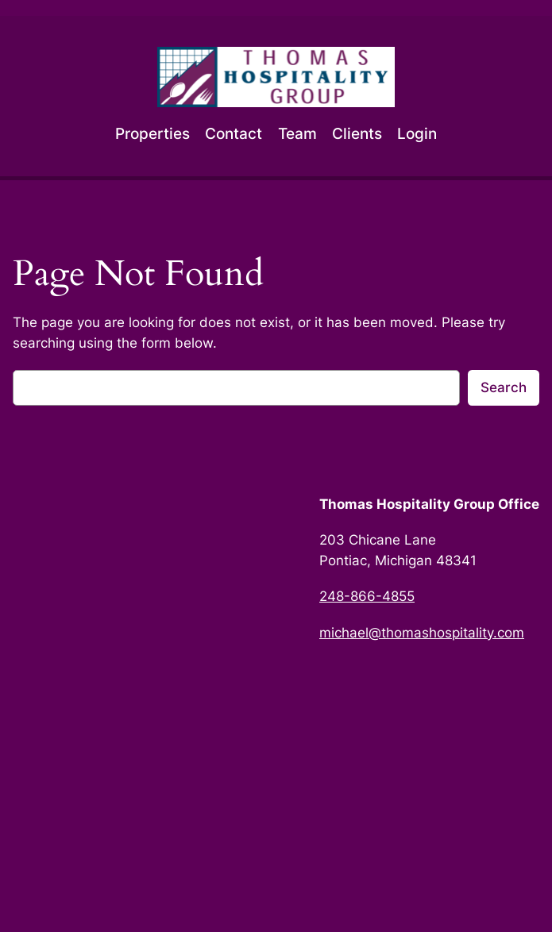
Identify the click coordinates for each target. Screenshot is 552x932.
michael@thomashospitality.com (421, 633)
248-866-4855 (367, 596)
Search (504, 387)
